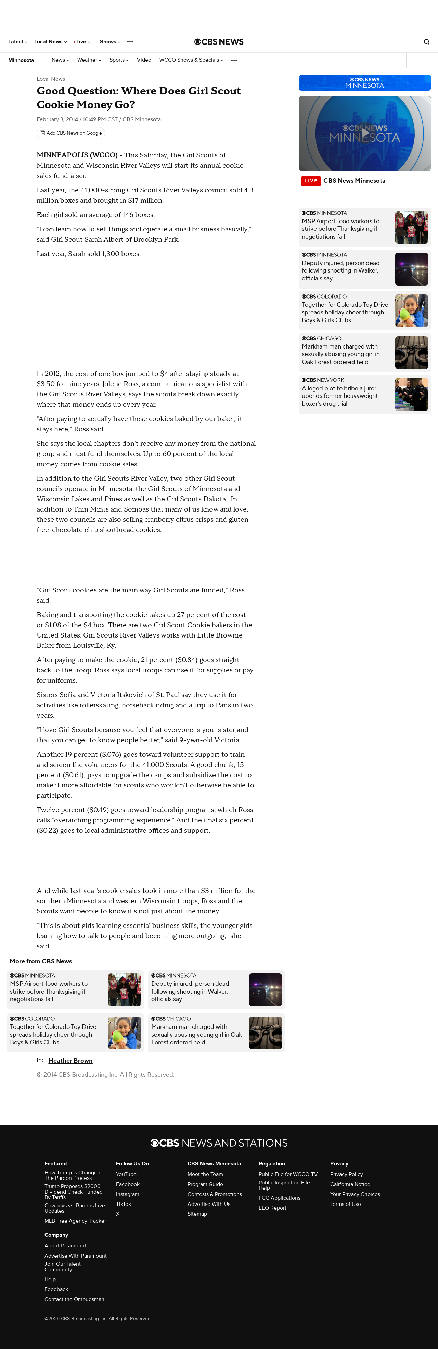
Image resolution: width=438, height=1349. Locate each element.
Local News (50, 42)
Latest (17, 42)
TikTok (123, 1204)
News (60, 60)
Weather (89, 60)
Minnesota (21, 60)
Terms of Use (345, 1204)
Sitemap (197, 1214)
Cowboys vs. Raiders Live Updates (74, 1208)
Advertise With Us (209, 1204)
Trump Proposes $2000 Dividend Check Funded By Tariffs (73, 1192)
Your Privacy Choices (355, 1194)
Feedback (56, 1289)
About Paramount (65, 1245)
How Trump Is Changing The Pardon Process (73, 1175)
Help (50, 1279)
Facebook (128, 1184)
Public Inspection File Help (284, 1185)
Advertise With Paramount (75, 1256)
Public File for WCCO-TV (288, 1174)
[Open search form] (427, 42)
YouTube (126, 1174)
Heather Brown (71, 1061)
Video (144, 60)
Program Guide (205, 1184)
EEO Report (272, 1208)
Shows (110, 42)
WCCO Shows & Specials (191, 60)
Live (83, 41)
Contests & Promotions (215, 1194)
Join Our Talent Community (62, 1266)
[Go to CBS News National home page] (219, 41)
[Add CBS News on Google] (71, 133)
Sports (119, 60)
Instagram (127, 1194)
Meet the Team (205, 1174)
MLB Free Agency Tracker (75, 1221)
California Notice (350, 1184)
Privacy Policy (346, 1174)
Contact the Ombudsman (74, 1299)
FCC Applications (279, 1198)
